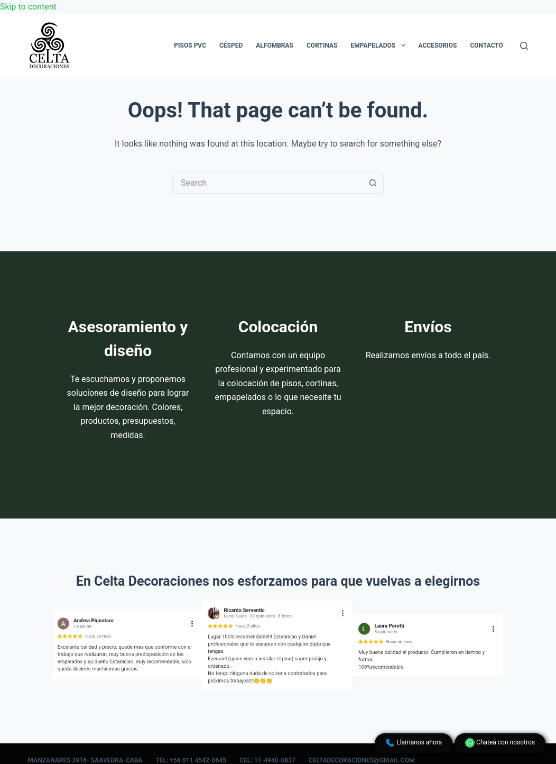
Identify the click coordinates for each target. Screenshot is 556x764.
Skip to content (28, 7)
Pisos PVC (190, 45)
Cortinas (322, 45)
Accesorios (438, 45)
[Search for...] (267, 183)
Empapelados (379, 45)
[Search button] (373, 183)
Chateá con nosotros (500, 743)
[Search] (524, 46)
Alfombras (274, 45)
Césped (231, 45)
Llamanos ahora (413, 743)
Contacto (486, 45)
